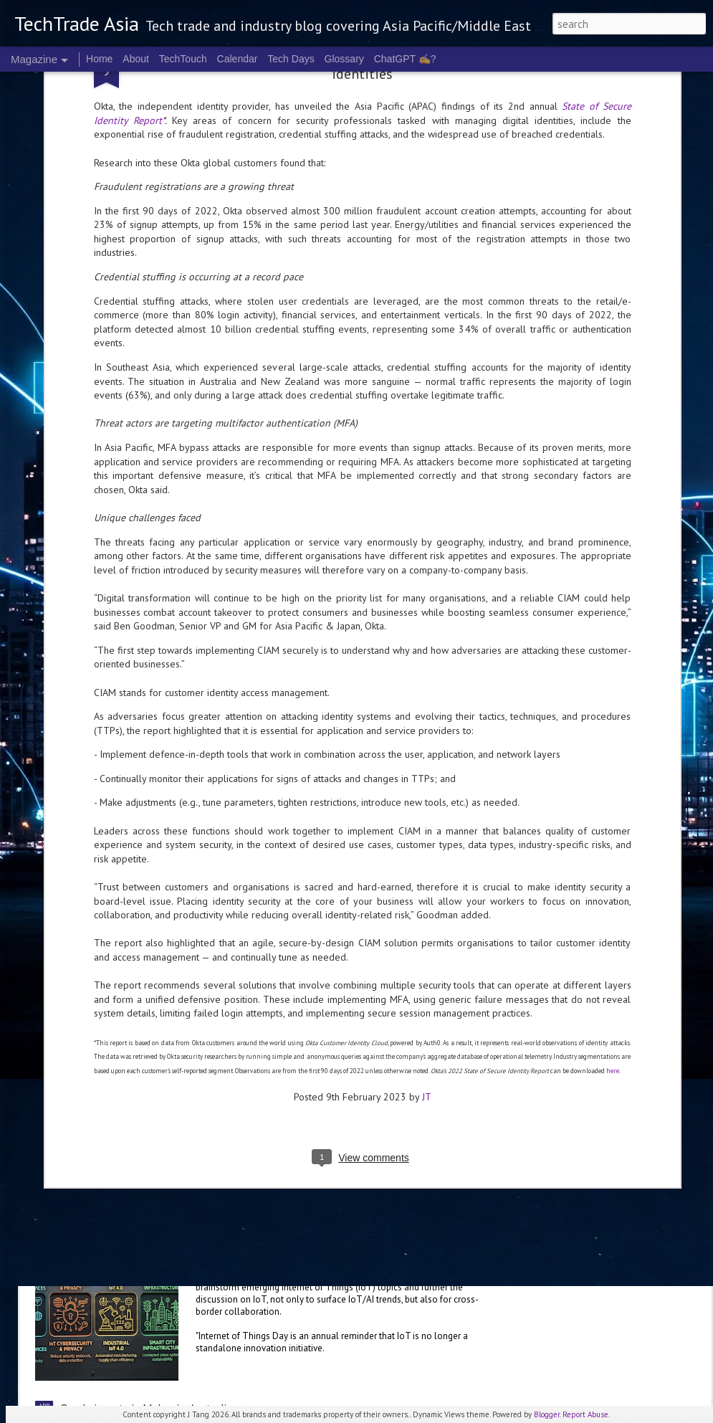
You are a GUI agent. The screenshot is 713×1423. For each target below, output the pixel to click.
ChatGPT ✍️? (405, 59)
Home (99, 59)
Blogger (547, 1414)
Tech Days (290, 59)
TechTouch (183, 59)
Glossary (344, 59)
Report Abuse (585, 1414)
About (136, 59)
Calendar (237, 59)
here (612, 939)
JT (426, 965)
